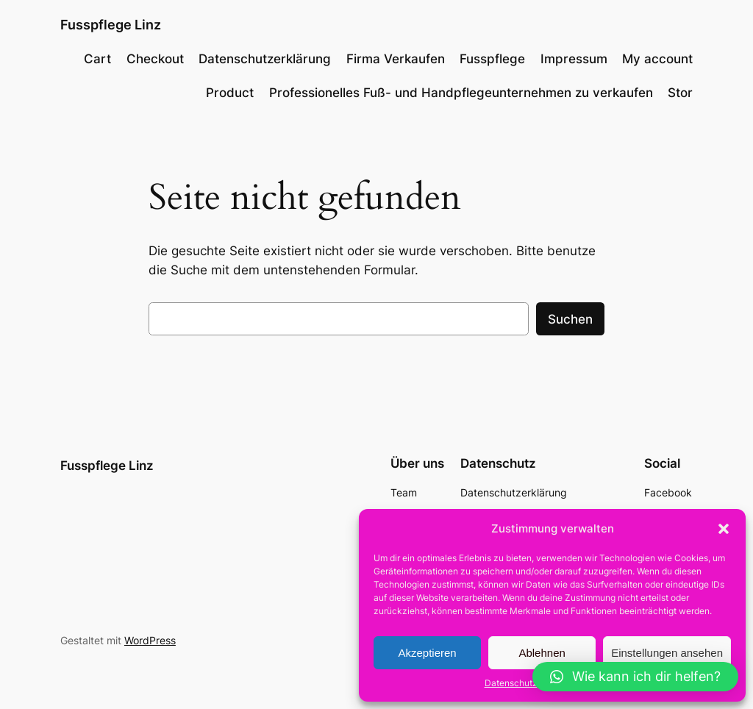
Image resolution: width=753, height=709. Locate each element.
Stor (680, 92)
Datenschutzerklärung (531, 682)
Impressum (573, 58)
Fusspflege (492, 58)
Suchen (570, 319)
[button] (723, 528)
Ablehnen (541, 652)
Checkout (155, 58)
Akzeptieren (427, 652)
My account (657, 58)
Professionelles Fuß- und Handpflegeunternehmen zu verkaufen (461, 92)
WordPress (150, 640)
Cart (97, 58)
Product (230, 92)
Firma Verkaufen (395, 58)
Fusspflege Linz (110, 24)
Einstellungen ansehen (667, 652)
